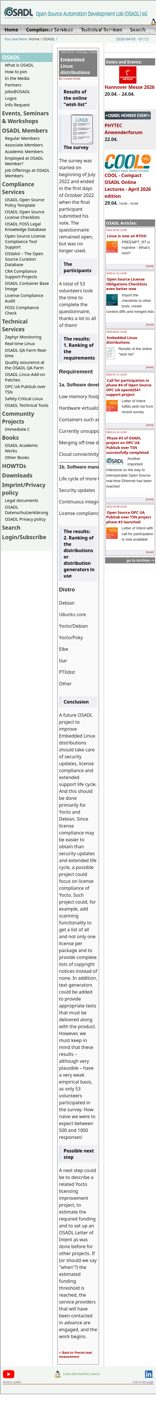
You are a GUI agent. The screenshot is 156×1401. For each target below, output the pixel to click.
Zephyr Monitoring (23, 337)
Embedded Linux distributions (121, 340)
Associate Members (24, 145)
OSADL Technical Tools (26, 405)
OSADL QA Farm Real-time (26, 352)
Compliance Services (18, 188)
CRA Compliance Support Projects (21, 273)
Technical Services (15, 325)
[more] (149, 266)
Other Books (17, 457)
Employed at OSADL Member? (24, 160)
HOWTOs (14, 466)
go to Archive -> (140, 560)
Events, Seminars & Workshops (25, 117)
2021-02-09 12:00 (116, 506)
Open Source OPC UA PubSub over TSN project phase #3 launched (128, 517)
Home (54, 30)
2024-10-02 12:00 (116, 230)
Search (11, 527)
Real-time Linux (20, 343)
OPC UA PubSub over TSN (25, 389)
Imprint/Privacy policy (89, 30)
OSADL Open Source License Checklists (24, 214)
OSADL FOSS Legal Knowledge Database (25, 226)
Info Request (17, 105)
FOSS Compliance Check (22, 310)
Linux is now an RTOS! (127, 235)
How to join (16, 71)
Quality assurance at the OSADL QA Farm (24, 365)
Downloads (17, 475)
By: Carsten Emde (69, 78)
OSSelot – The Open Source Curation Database (24, 259)
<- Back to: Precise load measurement (75, 1355)
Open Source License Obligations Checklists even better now (126, 284)
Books (10, 437)
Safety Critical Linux (24, 398)
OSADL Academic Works (21, 448)
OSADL (49, 39)
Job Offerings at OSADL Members (27, 173)
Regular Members (22, 138)
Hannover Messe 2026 (130, 84)
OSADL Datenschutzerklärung (26, 509)
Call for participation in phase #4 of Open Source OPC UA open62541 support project (128, 387)
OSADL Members (25, 130)
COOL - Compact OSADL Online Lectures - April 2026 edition (128, 183)
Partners (13, 85)
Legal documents (21, 500)
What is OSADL (19, 65)
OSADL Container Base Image (27, 286)
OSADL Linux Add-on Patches (25, 377)
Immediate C (17, 429)
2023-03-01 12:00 (116, 331)
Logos (11, 98)
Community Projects (18, 417)
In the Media (17, 78)
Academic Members (24, 151)
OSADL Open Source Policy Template (24, 202)
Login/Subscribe (135, 30)
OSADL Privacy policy (25, 519)
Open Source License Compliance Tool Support (25, 241)
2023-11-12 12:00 (116, 273)
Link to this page (143, 1382)
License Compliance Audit (24, 298)
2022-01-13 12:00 (116, 432)
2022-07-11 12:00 (116, 374)
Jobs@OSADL (17, 91)
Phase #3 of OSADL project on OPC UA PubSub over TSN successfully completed (127, 445)
